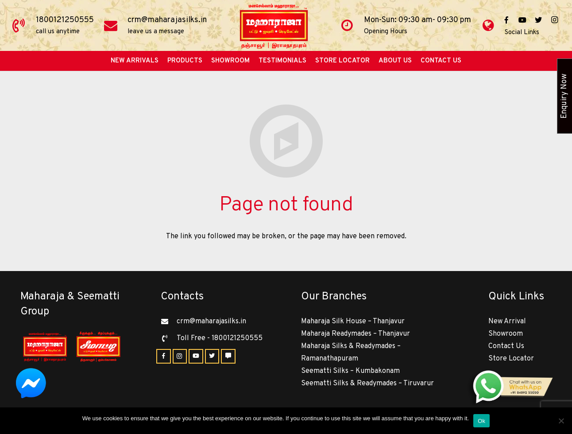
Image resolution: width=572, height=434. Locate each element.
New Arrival (507, 321)
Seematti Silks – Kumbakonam (350, 371)
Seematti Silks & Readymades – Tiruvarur (367, 383)
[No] (561, 420)
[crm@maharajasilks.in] (169, 321)
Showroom (505, 333)
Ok (481, 421)
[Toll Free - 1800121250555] (169, 338)
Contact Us (506, 346)
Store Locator (511, 358)
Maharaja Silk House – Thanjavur (353, 321)
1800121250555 (65, 20)
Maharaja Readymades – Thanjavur (355, 333)
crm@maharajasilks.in (167, 20)
